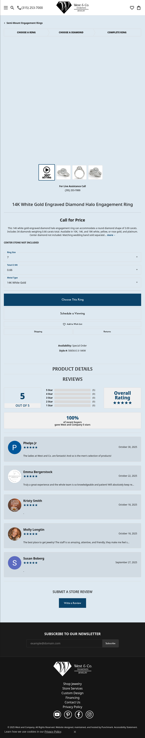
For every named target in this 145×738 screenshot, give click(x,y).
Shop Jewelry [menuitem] (72, 684)
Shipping (38, 331)
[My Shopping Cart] (138, 8)
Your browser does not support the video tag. (72, 60)
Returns (107, 331)
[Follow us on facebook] (79, 714)
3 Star (49, 397)
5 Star (49, 390)
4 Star (49, 394)
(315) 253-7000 (72, 190)
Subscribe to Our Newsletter (72, 634)
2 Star (49, 401)
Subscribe (110, 643)
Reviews (73, 379)
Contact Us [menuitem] (72, 702)
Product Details (72, 369)
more (111, 235)
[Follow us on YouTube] (57, 714)
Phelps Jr (30, 443)
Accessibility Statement (125, 727)
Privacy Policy (52, 731)
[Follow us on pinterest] (68, 714)
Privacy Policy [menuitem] (72, 707)
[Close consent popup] (75, 732)
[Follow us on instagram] (89, 714)
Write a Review (72, 603)
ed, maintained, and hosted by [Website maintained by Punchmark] (86, 727)
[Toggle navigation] (5, 7)
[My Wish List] (132, 8)
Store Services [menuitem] (72, 688)
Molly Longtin (33, 529)
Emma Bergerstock (37, 472)
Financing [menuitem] (72, 698)
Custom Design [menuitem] (72, 693)
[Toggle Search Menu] (12, 8)
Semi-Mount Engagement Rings (25, 23)
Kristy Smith (32, 501)
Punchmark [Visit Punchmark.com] (107, 727)
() (93, 390)
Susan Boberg (33, 558)
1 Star (49, 405)
